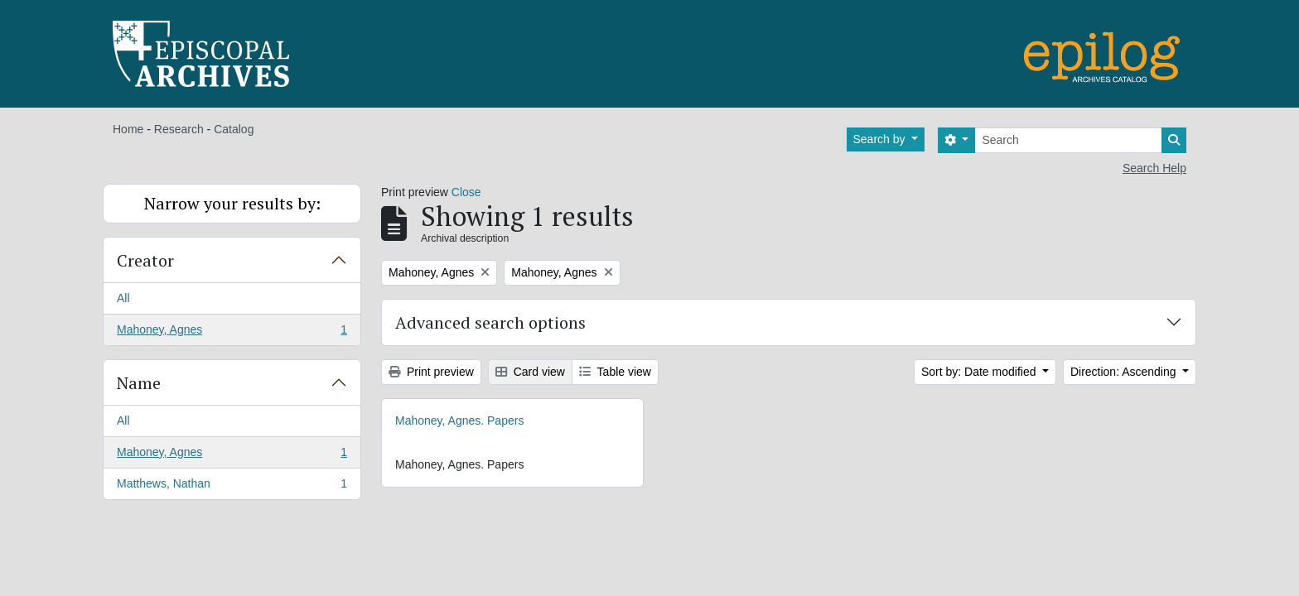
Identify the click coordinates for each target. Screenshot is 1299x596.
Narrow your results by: (232, 203)
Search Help (1154, 168)
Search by (881, 139)
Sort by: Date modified (980, 371)
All (123, 298)
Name (139, 383)
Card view (530, 371)
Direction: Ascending (1125, 371)
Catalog (234, 129)
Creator (145, 260)
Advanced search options (490, 322)
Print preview (431, 371)
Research (179, 129)
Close (466, 192)
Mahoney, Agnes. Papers (459, 420)
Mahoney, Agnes (231, 332)
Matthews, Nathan (231, 486)
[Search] (1068, 140)
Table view (615, 371)
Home (128, 129)
